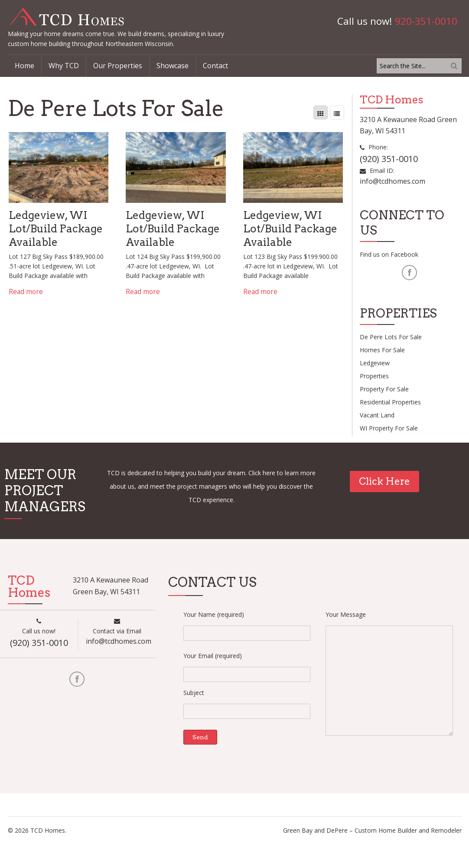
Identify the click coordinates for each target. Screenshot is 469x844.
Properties (374, 376)
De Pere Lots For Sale (391, 337)
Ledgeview (375, 363)
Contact (215, 65)
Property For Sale (384, 389)
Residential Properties (390, 402)
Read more (26, 291)
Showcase (172, 65)
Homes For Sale (382, 350)
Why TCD (64, 65)
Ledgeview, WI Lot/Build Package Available (56, 228)
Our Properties (117, 65)
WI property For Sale (389, 428)
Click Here (384, 481)
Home (24, 65)
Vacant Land (377, 415)
